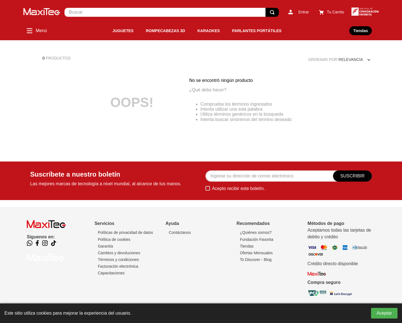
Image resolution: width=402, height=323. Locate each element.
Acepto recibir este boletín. (238, 188)
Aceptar (384, 313)
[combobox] (171, 12)
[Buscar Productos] (272, 12)
